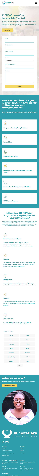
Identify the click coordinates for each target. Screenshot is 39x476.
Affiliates (22, 453)
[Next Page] (19, 365)
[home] (8, 3)
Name (6, 38)
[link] (11, 336)
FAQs (21, 448)
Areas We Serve (5, 455)
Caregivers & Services (7, 450)
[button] (36, 3)
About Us (4, 448)
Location (7, 58)
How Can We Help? (10, 64)
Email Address (9, 45)
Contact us (7, 30)
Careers (22, 450)
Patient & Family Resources (8, 453)
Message (7, 70)
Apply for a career (9, 385)
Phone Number (9, 51)
